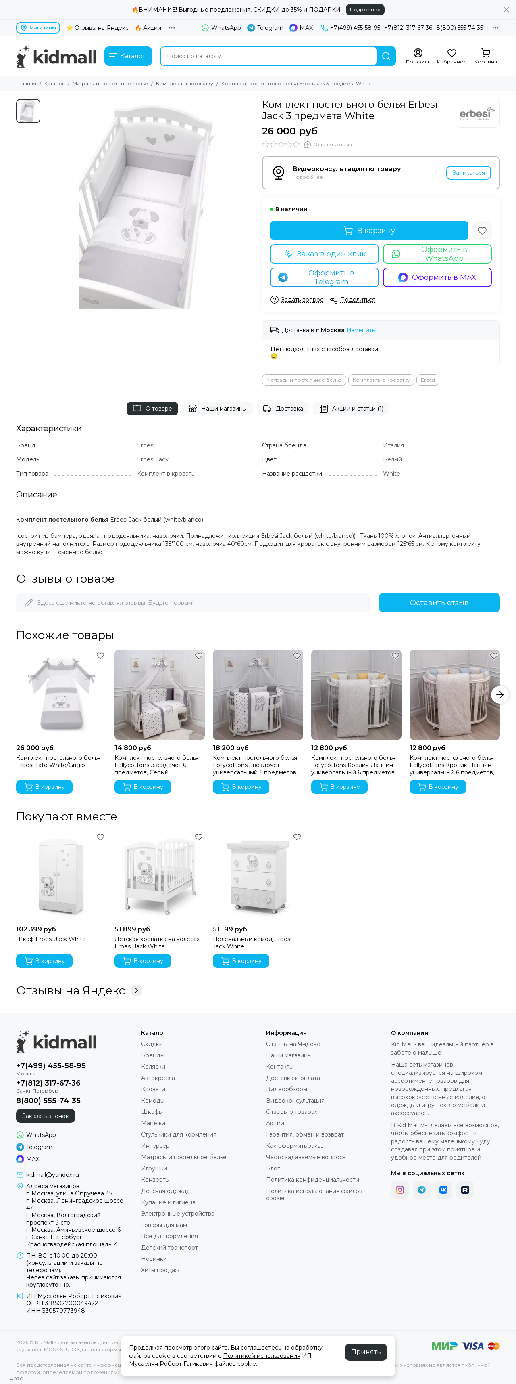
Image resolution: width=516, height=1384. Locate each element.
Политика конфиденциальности (312, 1179)
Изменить (361, 330)
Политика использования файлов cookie (314, 1194)
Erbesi (428, 380)
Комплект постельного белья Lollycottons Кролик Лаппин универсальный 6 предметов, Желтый (353, 765)
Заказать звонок (45, 1116)
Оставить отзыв (439, 602)
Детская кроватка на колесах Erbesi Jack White (157, 942)
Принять (366, 1352)
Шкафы (152, 1112)
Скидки (152, 1044)
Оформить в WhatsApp (429, 254)
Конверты (155, 1179)
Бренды (152, 1055)
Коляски (153, 1066)
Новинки (154, 1258)
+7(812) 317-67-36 (408, 27)
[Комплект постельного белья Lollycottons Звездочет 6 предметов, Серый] (159, 695)
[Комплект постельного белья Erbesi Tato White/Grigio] (61, 695)
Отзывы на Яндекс (79, 990)
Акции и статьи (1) (351, 408)
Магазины (38, 27)
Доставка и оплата (293, 1078)
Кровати (153, 1089)
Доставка (283, 408)
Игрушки (154, 1168)
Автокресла (158, 1078)
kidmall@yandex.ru (52, 1174)
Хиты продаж (160, 1270)
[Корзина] (486, 56)
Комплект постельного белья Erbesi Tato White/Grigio (58, 761)
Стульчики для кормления (178, 1134)
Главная (26, 83)
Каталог (54, 83)
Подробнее (365, 9)
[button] (500, 695)
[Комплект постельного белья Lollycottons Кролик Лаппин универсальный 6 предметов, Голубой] (455, 695)
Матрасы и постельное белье (110, 83)
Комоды (152, 1100)
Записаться (468, 172)
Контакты (279, 1066)
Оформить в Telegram (316, 277)
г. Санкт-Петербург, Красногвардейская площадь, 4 (72, 1240)
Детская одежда (165, 1191)
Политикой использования (261, 1355)
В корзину (369, 230)
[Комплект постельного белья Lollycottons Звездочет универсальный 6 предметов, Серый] (258, 695)
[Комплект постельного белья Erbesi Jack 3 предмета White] (149, 204)
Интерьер (155, 1145)
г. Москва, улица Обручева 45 (69, 1193)
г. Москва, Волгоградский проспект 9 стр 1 (63, 1219)
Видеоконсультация (295, 1100)
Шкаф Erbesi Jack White (51, 939)
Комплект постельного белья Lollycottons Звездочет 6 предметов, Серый (156, 765)
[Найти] (386, 56)
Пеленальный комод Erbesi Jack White (252, 942)
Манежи (153, 1123)
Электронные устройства (177, 1213)
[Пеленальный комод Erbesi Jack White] (258, 876)
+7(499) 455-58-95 (350, 27)
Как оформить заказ (295, 1145)
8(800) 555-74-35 (459, 27)
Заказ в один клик (324, 254)
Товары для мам (164, 1225)
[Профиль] (418, 56)
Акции (275, 1123)
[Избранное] (452, 56)
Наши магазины (217, 408)
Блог (273, 1168)
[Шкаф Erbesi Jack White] (61, 876)
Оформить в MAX (437, 277)
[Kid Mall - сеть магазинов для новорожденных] (56, 56)
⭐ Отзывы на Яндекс (97, 27)
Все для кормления (169, 1236)
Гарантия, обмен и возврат (305, 1134)
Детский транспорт (169, 1247)
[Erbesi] (477, 113)
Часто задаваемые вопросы (306, 1157)
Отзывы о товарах (291, 1112)
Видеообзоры (286, 1089)
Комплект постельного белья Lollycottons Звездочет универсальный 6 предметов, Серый (255, 765)
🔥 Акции (148, 27)
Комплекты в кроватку (184, 83)
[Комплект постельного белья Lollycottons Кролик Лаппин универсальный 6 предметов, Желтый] (356, 695)
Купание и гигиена (168, 1202)
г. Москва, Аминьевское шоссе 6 (73, 1229)
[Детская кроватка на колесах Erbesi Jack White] (159, 876)
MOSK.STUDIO (61, 1349)
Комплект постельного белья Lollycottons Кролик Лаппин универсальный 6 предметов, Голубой (452, 765)
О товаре (152, 408)
